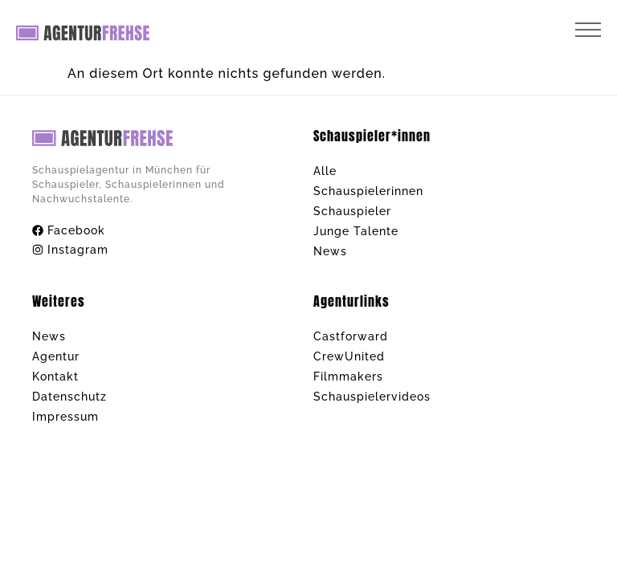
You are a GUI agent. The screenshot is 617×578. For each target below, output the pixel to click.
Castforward (350, 336)
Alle (325, 171)
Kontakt (55, 376)
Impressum (65, 416)
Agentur (56, 356)
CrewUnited (349, 356)
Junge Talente (355, 231)
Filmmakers (348, 376)
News (330, 251)
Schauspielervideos (372, 396)
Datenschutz (69, 396)
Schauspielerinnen (368, 191)
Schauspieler (352, 211)
